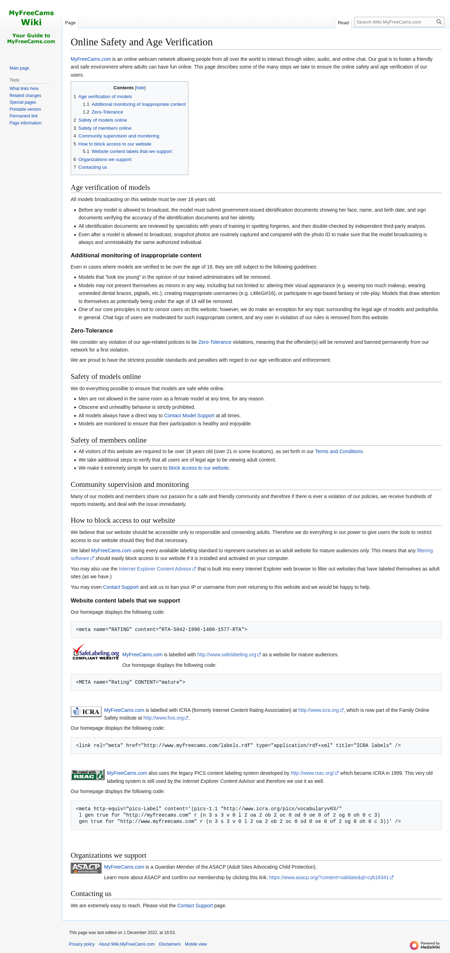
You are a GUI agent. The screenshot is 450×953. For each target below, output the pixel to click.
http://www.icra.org (318, 710)
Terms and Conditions (338, 451)
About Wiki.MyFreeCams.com (127, 944)
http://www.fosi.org (163, 718)
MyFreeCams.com (91, 59)
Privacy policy (82, 944)
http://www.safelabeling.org (226, 654)
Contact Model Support (189, 415)
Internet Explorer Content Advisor (155, 569)
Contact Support (121, 587)
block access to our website (199, 468)
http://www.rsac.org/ (312, 773)
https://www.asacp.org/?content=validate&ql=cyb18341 (329, 877)
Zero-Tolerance (214, 342)
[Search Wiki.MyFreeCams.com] (399, 22)
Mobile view (196, 944)
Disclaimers (170, 944)
